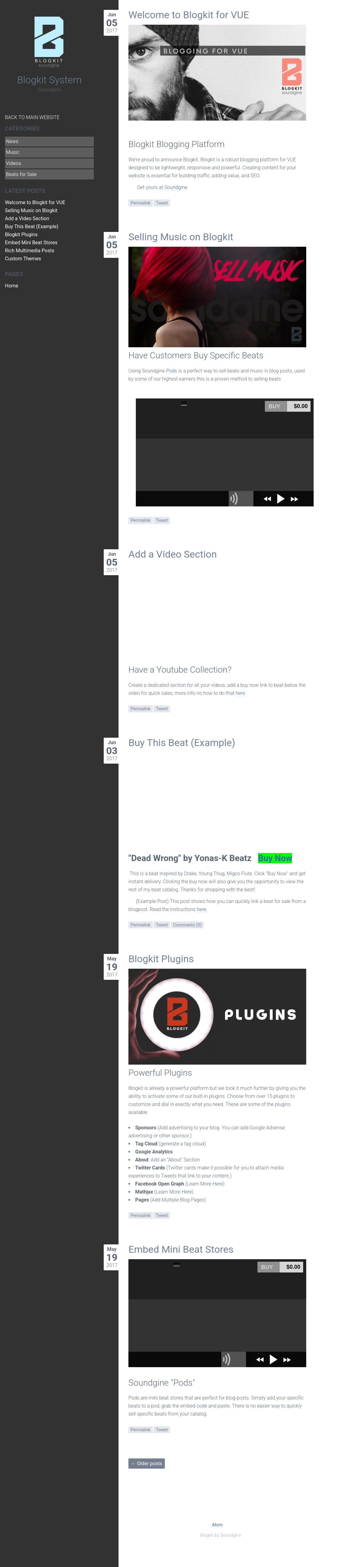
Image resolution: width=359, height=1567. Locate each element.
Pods (171, 371)
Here (218, 1184)
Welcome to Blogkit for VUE (188, 15)
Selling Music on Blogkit (180, 237)
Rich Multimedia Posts (29, 251)
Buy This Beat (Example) (181, 742)
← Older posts (146, 1463)
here (240, 693)
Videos (13, 163)
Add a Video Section (172, 554)
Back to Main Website (32, 117)
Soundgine (175, 187)
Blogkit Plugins (161, 959)
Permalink (140, 203)
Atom (217, 1525)
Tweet (162, 203)
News (12, 141)
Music (12, 152)
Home (11, 286)
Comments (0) (187, 925)
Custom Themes (23, 259)
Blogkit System (49, 80)
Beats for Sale (21, 174)
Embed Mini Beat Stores (180, 1249)
